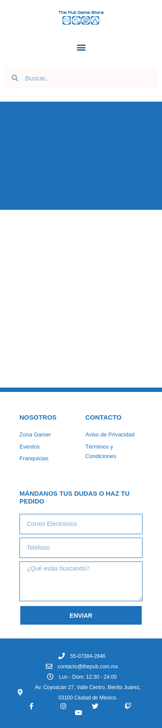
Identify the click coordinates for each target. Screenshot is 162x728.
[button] (81, 47)
